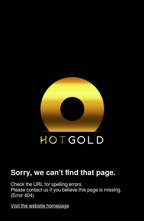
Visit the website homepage (40, 206)
